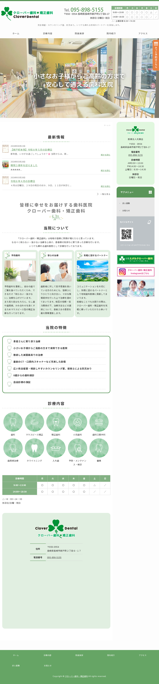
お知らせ (126, 210)
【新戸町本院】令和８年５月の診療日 (31, 149)
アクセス (143, 33)
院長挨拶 (79, 33)
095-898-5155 (54, 557)
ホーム (15, 33)
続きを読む (106, 154)
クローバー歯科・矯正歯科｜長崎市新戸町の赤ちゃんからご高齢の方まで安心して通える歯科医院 (26, 13)
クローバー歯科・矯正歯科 (76, 676)
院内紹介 (111, 33)
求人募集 (126, 203)
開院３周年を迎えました (24, 165)
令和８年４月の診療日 (23, 181)
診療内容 (47, 33)
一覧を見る (105, 194)
